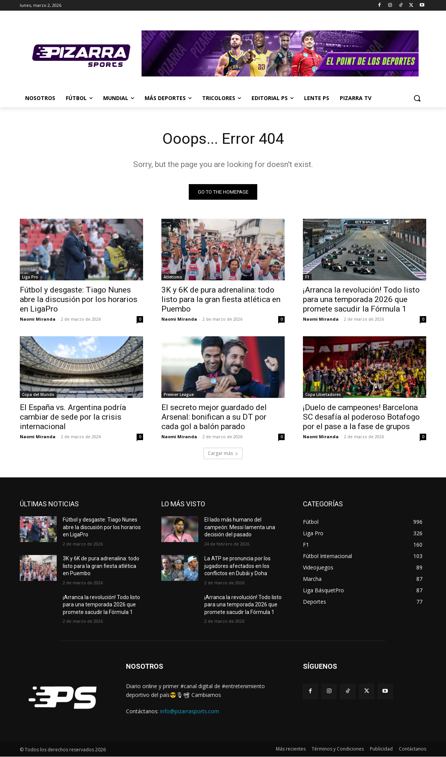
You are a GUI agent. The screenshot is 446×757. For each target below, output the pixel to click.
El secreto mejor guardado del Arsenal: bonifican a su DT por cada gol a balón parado (214, 417)
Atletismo (173, 277)
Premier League (179, 395)
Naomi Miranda (38, 319)
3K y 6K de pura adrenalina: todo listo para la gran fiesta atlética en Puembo (220, 300)
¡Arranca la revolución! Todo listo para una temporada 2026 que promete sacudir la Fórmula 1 (361, 300)
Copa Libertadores (323, 395)
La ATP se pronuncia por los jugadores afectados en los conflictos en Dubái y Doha (237, 566)
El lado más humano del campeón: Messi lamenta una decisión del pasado (239, 527)
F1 (307, 277)
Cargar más (223, 453)
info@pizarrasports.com (189, 711)
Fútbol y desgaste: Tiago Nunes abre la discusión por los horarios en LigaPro (78, 300)
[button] (417, 98)
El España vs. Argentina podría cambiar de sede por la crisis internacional (73, 417)
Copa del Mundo (38, 395)
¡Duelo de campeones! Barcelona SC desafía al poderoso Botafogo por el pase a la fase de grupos (361, 417)
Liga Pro (30, 277)
